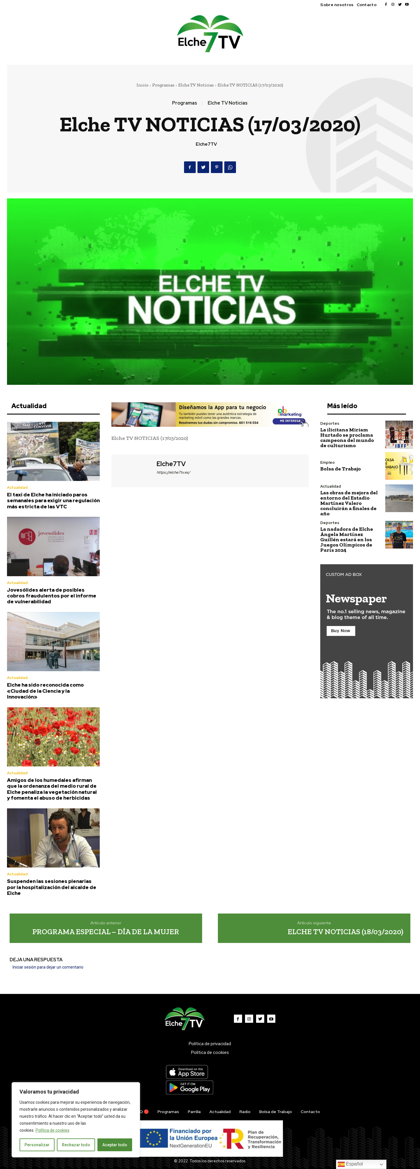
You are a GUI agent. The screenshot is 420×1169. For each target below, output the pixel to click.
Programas (163, 85)
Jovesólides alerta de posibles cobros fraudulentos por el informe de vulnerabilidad (51, 596)
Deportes (329, 423)
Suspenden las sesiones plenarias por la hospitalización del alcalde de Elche (51, 887)
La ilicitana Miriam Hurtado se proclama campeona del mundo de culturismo (347, 437)
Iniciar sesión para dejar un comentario (48, 967)
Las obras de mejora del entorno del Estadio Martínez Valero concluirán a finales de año (349, 503)
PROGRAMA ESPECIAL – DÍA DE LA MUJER (105, 931)
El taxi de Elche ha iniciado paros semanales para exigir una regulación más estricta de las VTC (53, 500)
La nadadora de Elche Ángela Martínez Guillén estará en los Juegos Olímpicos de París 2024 (346, 539)
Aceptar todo (114, 1144)
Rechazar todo (76, 1144)
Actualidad (17, 487)
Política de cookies (52, 1130)
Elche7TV (206, 144)
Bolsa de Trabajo (340, 469)
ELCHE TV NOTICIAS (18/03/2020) (345, 931)
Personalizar (37, 1144)
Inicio (142, 85)
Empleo (327, 462)
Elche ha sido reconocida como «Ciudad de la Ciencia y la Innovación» (45, 691)
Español (350, 1164)
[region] (76, 1119)
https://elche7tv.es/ (173, 472)
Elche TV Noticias (196, 85)
